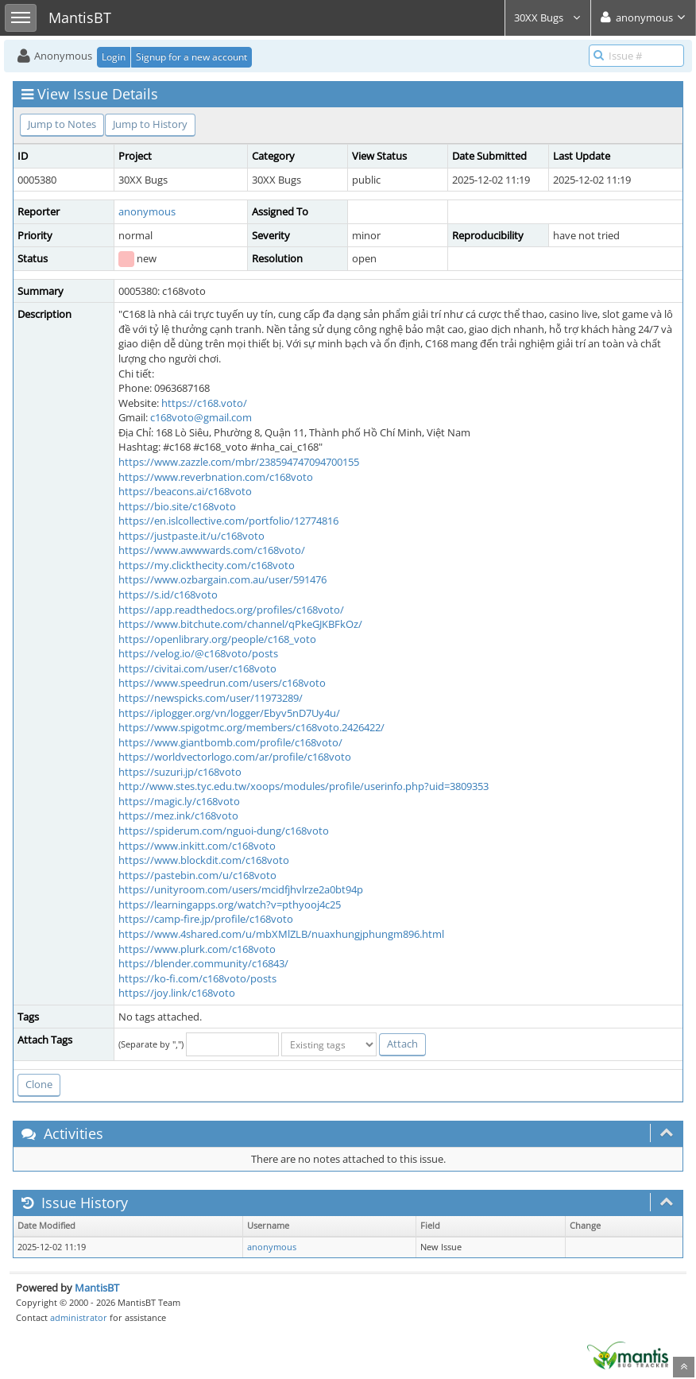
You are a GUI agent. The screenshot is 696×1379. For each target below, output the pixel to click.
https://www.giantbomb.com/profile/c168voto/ (230, 742)
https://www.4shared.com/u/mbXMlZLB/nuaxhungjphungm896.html (281, 934)
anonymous (147, 211)
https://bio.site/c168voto (177, 506)
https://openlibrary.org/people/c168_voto (217, 639)
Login (114, 57)
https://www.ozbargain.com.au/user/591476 (222, 579)
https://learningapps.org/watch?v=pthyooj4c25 (229, 904)
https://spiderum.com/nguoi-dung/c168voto (223, 830)
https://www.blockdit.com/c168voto (203, 860)
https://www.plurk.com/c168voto (197, 949)
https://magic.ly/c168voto (179, 801)
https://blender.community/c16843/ (203, 963)
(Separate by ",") (151, 1044)
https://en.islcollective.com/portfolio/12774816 (228, 520)
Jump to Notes (62, 124)
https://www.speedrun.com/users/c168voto (222, 683)
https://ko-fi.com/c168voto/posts (197, 978)
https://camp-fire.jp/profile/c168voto (205, 919)
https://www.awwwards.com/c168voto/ (211, 550)
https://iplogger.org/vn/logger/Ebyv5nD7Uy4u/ (229, 713)
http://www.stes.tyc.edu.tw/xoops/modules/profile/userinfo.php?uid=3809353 (303, 786)
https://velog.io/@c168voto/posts (198, 653)
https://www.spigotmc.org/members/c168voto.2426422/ (251, 727)
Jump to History (150, 124)
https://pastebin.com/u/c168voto (197, 875)
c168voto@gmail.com (201, 417)
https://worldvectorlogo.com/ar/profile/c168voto (234, 757)
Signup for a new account (191, 57)
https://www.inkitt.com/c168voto (197, 846)
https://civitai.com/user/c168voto (197, 668)
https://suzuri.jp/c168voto (180, 772)
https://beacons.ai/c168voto (185, 491)
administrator (78, 1317)
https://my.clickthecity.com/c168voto (206, 565)
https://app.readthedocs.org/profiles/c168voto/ (231, 609)
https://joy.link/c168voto (176, 993)
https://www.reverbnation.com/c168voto (215, 477)
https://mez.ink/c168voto (178, 815)
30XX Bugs (548, 17)
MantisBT (97, 1287)
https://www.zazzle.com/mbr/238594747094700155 (238, 462)
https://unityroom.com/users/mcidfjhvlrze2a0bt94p (240, 889)
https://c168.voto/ (204, 403)
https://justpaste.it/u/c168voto (191, 536)
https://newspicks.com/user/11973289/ (210, 698)
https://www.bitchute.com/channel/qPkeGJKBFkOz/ (240, 624)
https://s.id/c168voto (168, 594)
